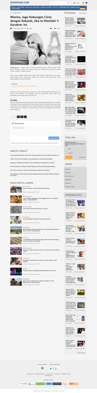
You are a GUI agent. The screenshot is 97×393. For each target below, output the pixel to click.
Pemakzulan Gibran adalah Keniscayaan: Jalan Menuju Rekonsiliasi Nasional (70, 330)
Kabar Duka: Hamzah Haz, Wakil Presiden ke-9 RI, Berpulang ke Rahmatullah (38, 281)
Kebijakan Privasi (66, 374)
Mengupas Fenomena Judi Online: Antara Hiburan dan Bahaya (40, 260)
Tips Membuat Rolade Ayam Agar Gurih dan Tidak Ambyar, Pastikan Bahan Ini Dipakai (41, 240)
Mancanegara (28, 196)
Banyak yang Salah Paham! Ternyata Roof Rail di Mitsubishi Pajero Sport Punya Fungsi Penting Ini (70, 20)
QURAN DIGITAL (75, 7)
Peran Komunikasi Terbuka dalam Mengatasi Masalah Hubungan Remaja (32, 166)
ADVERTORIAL (21, 7)
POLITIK (55, 7)
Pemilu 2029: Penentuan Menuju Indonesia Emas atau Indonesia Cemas (71, 343)
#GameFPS (68, 183)
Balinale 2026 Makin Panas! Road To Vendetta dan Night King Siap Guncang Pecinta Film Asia (70, 84)
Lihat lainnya (83, 13)
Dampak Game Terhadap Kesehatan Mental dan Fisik (39, 270)
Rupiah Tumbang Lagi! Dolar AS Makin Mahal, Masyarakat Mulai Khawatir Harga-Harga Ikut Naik (70, 33)
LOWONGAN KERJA (64, 7)
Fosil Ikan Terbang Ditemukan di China (35, 208)
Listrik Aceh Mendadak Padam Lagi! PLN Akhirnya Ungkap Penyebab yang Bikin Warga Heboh (70, 59)
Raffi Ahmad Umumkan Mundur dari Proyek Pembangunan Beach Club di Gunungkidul (41, 230)
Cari (68, 3)
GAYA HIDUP (36, 7)
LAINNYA (82, 9)
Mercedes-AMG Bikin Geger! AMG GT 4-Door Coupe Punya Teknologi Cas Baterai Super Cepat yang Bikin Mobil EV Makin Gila (70, 110)
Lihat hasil (82, 157)
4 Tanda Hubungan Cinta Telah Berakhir (24, 86)
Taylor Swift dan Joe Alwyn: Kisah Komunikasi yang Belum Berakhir (31, 159)
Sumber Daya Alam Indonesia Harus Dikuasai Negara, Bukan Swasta (71, 292)
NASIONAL (27, 227)
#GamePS (68, 172)
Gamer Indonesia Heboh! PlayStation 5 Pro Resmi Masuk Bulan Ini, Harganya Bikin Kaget (71, 46)
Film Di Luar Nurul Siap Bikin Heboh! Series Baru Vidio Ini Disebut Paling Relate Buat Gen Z (71, 72)
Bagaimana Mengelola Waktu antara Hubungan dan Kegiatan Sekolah (32, 162)
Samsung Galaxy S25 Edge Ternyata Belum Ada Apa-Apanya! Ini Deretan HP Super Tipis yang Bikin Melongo (70, 123)
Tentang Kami (30, 374)
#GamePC (68, 169)
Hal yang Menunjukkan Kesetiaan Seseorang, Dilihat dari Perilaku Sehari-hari (34, 155)
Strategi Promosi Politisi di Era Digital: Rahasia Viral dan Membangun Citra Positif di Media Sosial (71, 279)
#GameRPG (68, 179)
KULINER (43, 7)
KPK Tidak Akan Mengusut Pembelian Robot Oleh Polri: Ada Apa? (71, 318)
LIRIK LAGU (28, 7)
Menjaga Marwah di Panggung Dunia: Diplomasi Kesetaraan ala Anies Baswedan (71, 203)
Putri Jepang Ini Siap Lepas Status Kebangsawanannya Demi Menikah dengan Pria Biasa (34, 174)
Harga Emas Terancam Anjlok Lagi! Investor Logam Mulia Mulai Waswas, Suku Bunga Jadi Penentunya (70, 97)
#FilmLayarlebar (70, 186)
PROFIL (14, 7)
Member (76, 3)
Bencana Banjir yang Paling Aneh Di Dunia (36, 188)
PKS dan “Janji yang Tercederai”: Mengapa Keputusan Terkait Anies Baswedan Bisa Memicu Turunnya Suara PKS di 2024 (71, 267)
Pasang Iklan (49, 374)
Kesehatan (27, 217)
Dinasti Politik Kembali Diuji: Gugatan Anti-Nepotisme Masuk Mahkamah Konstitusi (70, 215)
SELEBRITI (49, 7)
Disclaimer (57, 374)
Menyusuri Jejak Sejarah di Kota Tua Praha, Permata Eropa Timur (41, 250)
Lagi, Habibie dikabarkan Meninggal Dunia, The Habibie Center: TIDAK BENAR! (40, 199)
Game (26, 268)
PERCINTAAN (17, 13)
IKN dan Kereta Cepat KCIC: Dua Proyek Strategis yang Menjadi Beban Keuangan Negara (71, 305)
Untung (69, 153)
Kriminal (27, 258)
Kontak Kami (48, 375)
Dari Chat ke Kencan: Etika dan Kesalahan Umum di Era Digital (30, 170)
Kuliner (26, 237)
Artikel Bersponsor (40, 374)
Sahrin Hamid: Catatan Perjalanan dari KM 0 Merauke (70, 240)
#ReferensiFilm (69, 176)
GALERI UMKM (16, 8)
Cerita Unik (27, 186)
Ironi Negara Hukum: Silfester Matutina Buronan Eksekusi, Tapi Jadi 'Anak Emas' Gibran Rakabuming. (71, 228)
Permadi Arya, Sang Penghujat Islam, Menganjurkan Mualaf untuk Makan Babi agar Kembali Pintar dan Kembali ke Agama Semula (71, 254)
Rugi (69, 149)
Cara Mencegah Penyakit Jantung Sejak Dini (37, 219)
